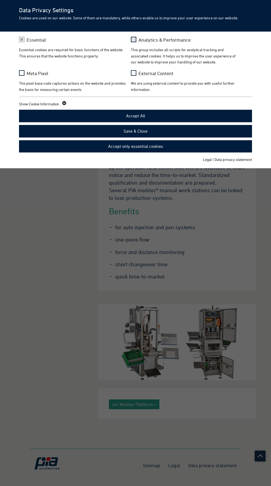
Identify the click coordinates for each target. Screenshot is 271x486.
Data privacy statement (233, 159)
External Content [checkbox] (156, 73)
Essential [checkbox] (36, 40)
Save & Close (135, 131)
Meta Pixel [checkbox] (37, 73)
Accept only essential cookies (135, 146)
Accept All (135, 115)
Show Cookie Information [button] (42, 104)
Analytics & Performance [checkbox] (164, 40)
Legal (207, 159)
